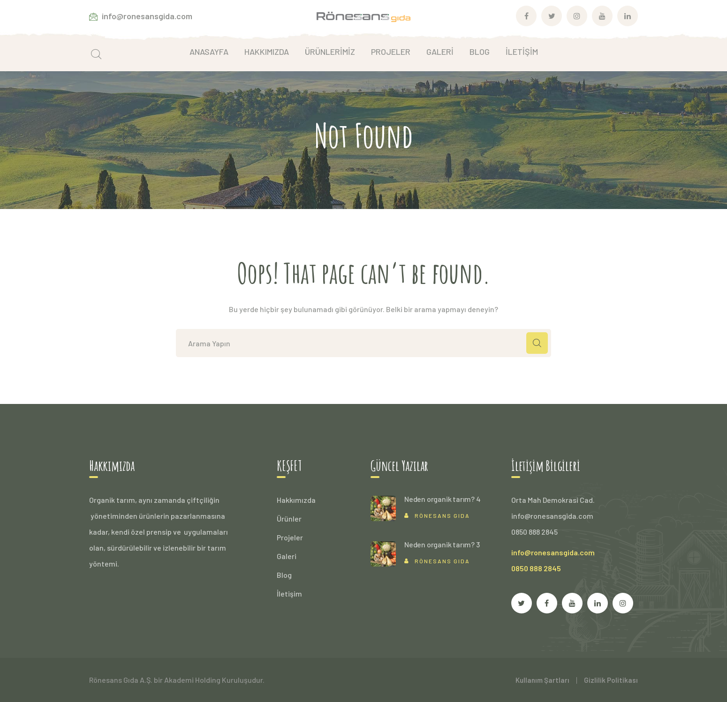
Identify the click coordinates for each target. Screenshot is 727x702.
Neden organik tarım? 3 (442, 544)
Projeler (290, 537)
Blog (284, 574)
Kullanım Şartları (542, 680)
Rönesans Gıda (442, 515)
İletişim (289, 593)
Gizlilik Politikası (611, 680)
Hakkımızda (296, 499)
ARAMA (537, 343)
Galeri (286, 556)
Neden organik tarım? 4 (442, 498)
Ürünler (289, 518)
